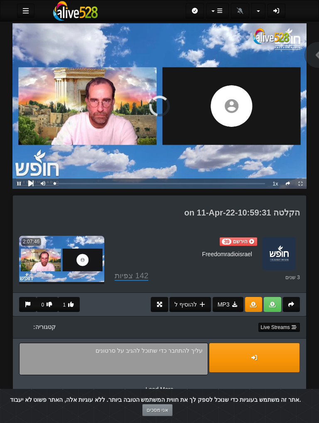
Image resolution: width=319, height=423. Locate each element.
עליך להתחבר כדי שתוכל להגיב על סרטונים (113, 359)
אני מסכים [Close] (157, 410)
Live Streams (279, 327)
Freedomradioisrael (227, 254)
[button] (238, 241)
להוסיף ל (190, 304)
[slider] (160, 183)
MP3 (228, 304)
